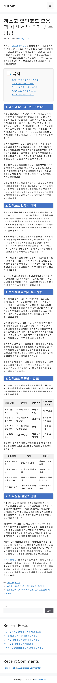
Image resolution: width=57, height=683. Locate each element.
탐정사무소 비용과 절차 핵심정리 (18, 643)
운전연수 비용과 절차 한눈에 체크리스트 (22, 639)
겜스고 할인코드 (19, 45)
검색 (6, 606)
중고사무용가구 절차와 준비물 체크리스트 (22, 631)
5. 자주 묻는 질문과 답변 (23, 94)
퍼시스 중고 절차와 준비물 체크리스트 (21, 635)
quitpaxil (10, 6)
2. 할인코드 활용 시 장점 (23, 83)
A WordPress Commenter (29, 667)
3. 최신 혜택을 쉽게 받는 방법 (25, 87)
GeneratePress (40, 679)
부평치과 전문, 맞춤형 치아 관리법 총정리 (25, 586)
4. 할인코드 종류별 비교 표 (24, 90)
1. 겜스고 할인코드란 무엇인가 (25, 80)
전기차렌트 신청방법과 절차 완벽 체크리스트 (24, 647)
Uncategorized (13, 582)
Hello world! (9, 667)
